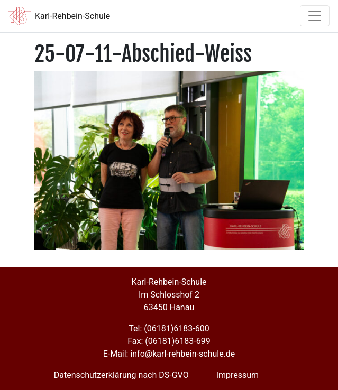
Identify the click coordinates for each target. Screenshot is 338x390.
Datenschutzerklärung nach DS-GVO (121, 375)
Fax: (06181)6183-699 (168, 341)
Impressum (237, 375)
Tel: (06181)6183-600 (169, 328)
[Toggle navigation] (315, 15)
